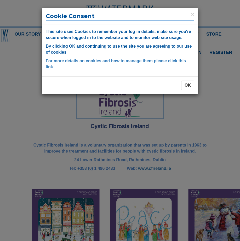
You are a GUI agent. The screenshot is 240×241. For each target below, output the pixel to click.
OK (188, 85)
